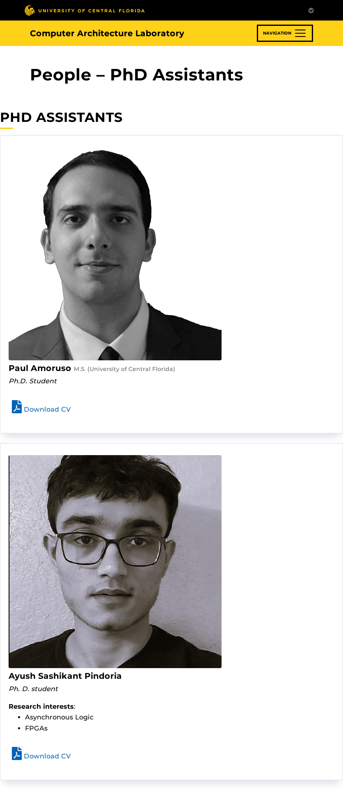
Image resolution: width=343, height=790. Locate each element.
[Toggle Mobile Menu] (311, 9)
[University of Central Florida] (84, 10)
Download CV (41, 409)
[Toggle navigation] (285, 33)
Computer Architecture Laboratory (107, 33)
